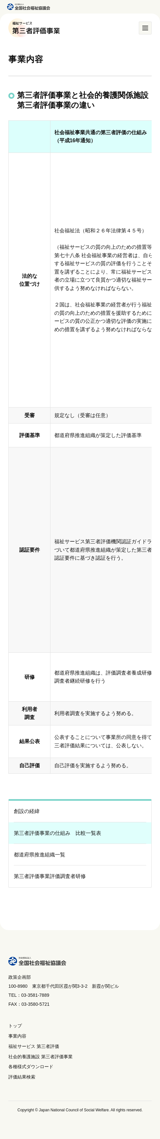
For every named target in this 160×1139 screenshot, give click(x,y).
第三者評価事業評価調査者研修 (50, 876)
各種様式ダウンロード (30, 1066)
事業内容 (17, 1036)
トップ (15, 1025)
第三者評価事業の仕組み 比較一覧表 (57, 833)
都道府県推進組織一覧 (39, 854)
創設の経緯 (27, 811)
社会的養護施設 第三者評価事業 (40, 1056)
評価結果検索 (21, 1076)
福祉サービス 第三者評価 (33, 1046)
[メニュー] (145, 28)
